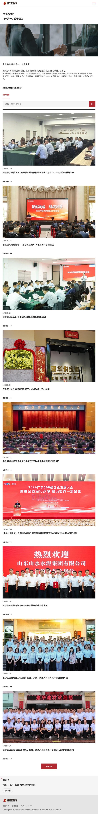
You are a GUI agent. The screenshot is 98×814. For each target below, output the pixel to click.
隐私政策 (15, 806)
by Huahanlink (26, 806)
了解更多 (49, 766)
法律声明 (6, 806)
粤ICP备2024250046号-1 (51, 810)
